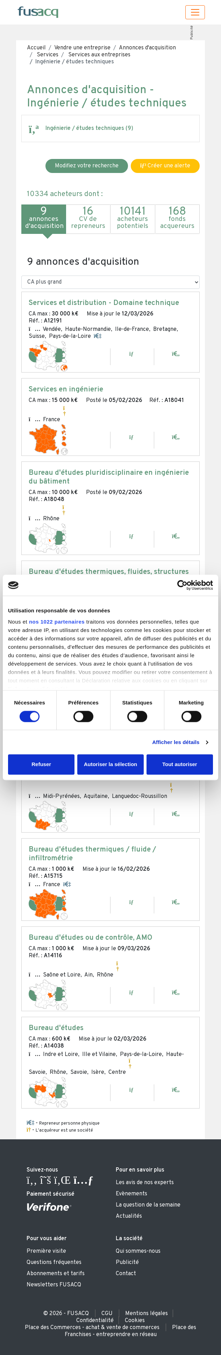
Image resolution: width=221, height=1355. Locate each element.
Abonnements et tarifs (56, 1273)
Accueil (36, 47)
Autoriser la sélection (110, 764)
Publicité (191, 33)
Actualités (129, 1216)
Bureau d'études (56, 1028)
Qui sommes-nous (138, 1251)
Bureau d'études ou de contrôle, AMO (90, 938)
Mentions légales (146, 1313)
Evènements (131, 1193)
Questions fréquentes (54, 1262)
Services (46, 54)
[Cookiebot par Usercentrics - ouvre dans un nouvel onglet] (182, 585)
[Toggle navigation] (195, 12)
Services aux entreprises (98, 54)
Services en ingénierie (66, 389)
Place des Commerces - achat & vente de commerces (92, 1327)
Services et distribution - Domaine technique (104, 303)
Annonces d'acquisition (147, 47)
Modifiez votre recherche (87, 165)
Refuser (41, 764)
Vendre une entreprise (82, 47)
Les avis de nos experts (145, 1182)
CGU (107, 1313)
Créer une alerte (165, 165)
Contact (126, 1273)
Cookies (135, 1320)
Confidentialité (95, 1320)
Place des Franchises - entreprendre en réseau (131, 1331)
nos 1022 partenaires (57, 622)
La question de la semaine (148, 1205)
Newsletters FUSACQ (54, 1284)
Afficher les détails (175, 742)
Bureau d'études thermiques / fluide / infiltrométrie (92, 854)
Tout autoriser (179, 764)
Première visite (46, 1251)
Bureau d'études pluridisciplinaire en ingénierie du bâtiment (109, 477)
